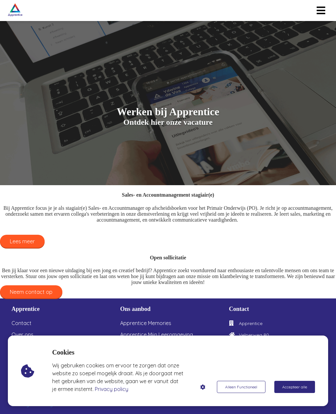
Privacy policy (111, 389)
